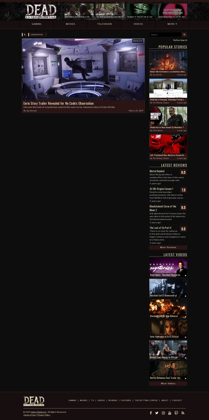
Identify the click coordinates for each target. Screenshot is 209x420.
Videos (137, 41)
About (165, 400)
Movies (83, 400)
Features (126, 400)
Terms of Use (29, 415)
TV (92, 400)
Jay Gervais (31, 110)
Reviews (113, 400)
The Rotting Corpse (161, 103)
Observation (36, 34)
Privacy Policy (43, 415)
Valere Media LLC (39, 412)
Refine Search (180, 40)
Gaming (72, 400)
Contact (177, 400)
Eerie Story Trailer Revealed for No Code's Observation (58, 103)
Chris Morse (157, 130)
